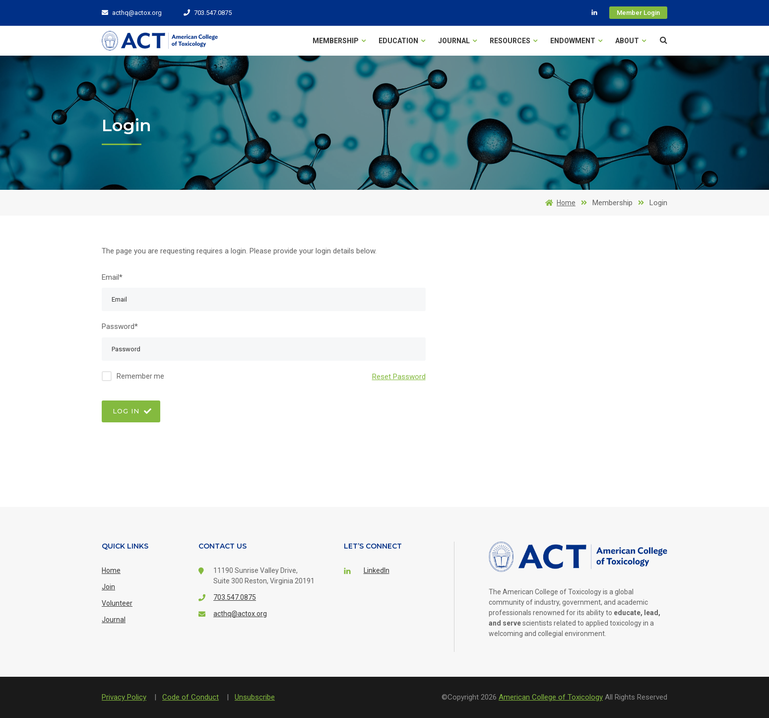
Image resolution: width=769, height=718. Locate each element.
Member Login (638, 12)
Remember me (140, 376)
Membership (339, 41)
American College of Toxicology (551, 697)
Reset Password (399, 376)
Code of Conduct (190, 697)
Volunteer (117, 603)
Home (559, 203)
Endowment (576, 41)
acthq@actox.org (132, 12)
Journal (457, 41)
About (630, 41)
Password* (120, 326)
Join (108, 587)
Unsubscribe (255, 697)
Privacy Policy (124, 697)
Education (402, 41)
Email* (112, 277)
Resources (513, 41)
